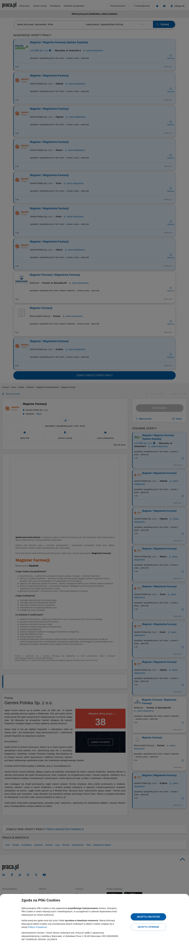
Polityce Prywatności (37, 927)
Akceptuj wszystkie (148, 917)
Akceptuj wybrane (148, 927)
